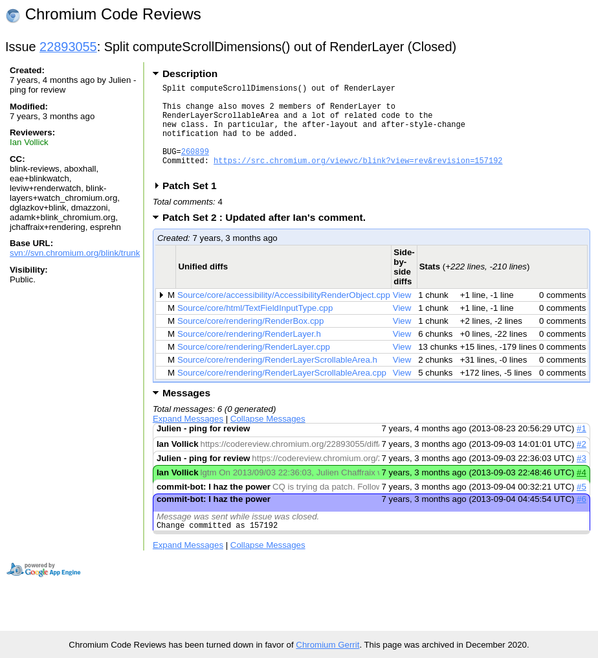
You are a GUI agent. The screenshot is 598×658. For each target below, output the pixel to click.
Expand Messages (188, 438)
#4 (581, 492)
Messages (186, 412)
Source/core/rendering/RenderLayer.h (249, 353)
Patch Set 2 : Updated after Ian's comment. (268, 236)
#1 (581, 448)
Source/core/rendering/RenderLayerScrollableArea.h (277, 379)
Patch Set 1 (193, 204)
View (402, 314)
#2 (581, 463)
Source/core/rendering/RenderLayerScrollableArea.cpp (281, 392)
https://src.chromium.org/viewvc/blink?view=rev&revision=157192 (358, 177)
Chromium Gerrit (327, 645)
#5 (581, 506)
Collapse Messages (267, 438)
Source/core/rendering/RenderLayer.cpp (253, 366)
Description (189, 73)
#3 (581, 477)
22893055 (68, 47)
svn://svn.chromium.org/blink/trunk (75, 253)
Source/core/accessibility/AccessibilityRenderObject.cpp (283, 314)
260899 (195, 166)
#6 (581, 518)
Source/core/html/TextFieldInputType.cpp (255, 327)
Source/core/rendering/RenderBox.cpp (250, 340)
